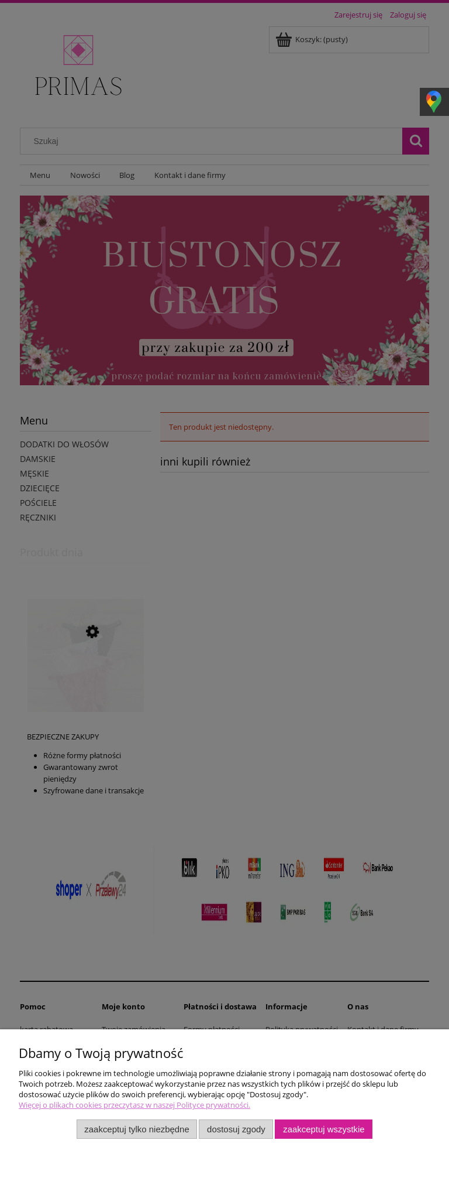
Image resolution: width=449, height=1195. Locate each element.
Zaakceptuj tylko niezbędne (136, 1129)
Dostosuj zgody (236, 1129)
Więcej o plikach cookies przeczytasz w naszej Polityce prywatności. (134, 1105)
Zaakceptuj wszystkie (323, 1129)
